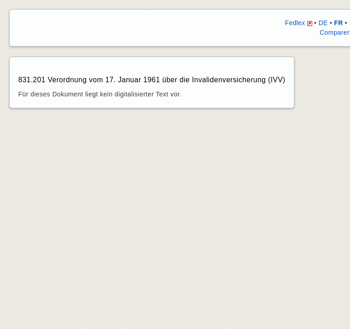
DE (323, 23)
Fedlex (298, 23)
